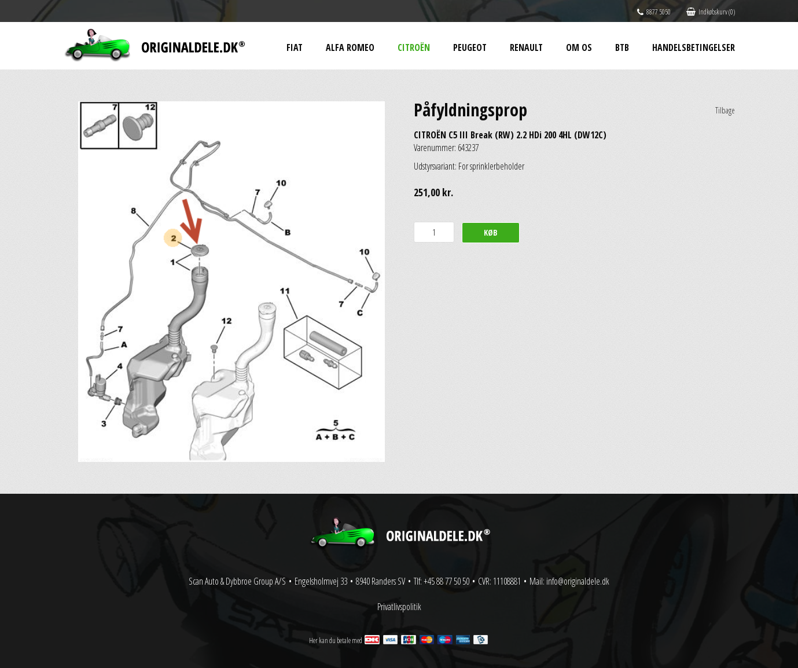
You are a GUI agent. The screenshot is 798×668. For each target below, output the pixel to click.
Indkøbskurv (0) (710, 12)
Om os (579, 47)
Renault (526, 47)
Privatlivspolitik (399, 606)
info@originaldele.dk (577, 581)
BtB (622, 47)
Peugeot (470, 47)
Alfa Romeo (350, 47)
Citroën (414, 47)
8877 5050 (654, 12)
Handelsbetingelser (693, 47)
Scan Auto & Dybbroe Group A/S (237, 581)
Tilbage (725, 110)
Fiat (294, 47)
